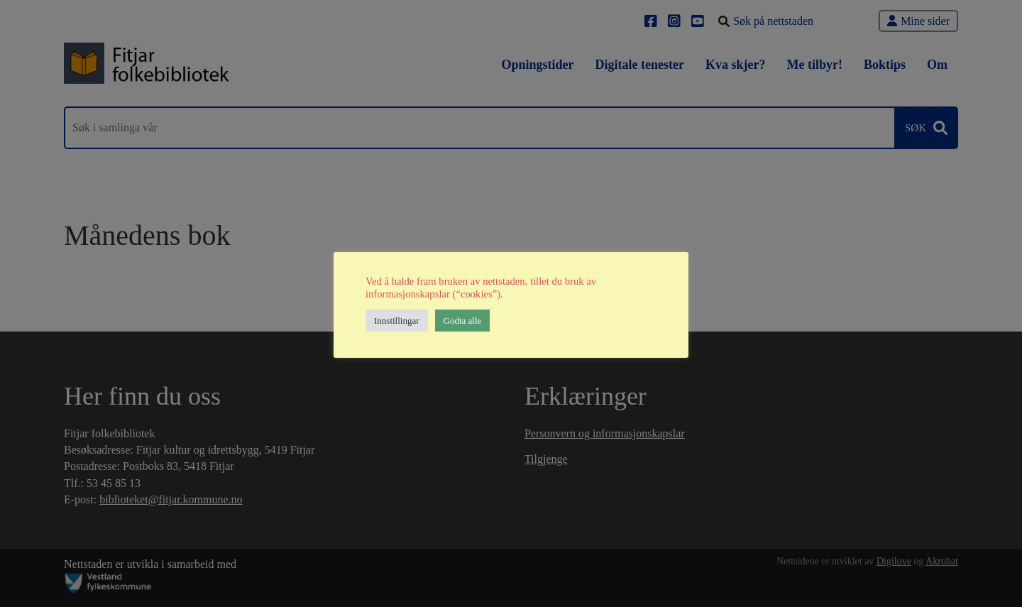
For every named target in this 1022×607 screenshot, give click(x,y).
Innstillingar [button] (396, 320)
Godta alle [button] (463, 320)
